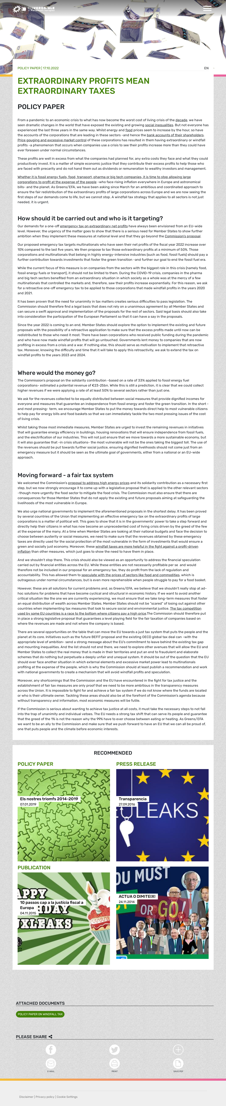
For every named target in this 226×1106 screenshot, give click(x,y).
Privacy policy (45, 1097)
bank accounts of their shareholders (175, 135)
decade (181, 120)
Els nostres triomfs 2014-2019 (49, 799)
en (206, 68)
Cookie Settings (67, 1097)
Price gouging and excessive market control (52, 140)
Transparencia (133, 799)
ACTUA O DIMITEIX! (137, 896)
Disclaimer (26, 1097)
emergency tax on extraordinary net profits (94, 226)
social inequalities (159, 125)
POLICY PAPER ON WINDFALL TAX (40, 1014)
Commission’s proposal (182, 236)
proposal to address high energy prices (98, 483)
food (129, 130)
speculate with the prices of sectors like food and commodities (130, 575)
